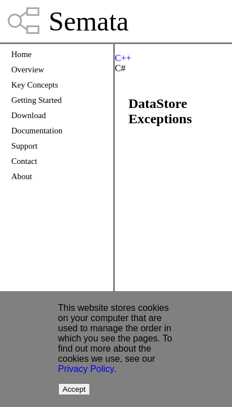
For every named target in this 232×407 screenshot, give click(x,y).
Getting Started (36, 100)
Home (21, 54)
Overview (27, 69)
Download (28, 115)
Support (24, 145)
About (21, 176)
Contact (24, 161)
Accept (74, 389)
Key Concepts (34, 84)
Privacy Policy (86, 369)
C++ (123, 58)
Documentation (36, 130)
